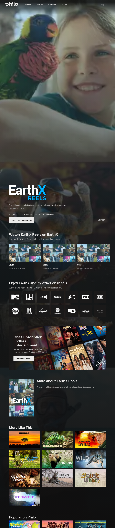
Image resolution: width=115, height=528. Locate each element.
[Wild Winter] (90, 459)
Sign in (104, 4)
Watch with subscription (22, 220)
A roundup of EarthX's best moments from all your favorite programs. (37, 205)
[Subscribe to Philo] (57, 348)
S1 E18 (11, 265)
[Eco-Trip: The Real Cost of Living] (24, 459)
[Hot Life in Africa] (57, 478)
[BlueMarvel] (24, 439)
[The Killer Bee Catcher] (24, 478)
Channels (52, 4)
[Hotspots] (57, 459)
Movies (40, 4)
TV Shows (27, 4)
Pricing (64, 4)
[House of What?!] (90, 478)
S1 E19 (45, 265)
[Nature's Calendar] (57, 439)
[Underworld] (24, 497)
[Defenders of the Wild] (90, 439)
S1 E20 (80, 265)
